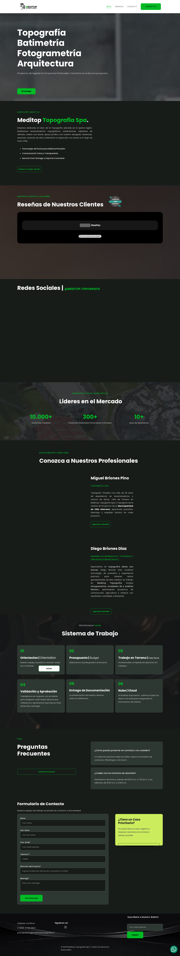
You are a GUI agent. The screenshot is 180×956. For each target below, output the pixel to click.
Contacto (132, 6)
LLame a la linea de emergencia (138, 846)
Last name (24, 830)
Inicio (109, 6)
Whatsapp (26, 91)
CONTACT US (151, 6)
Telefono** (25, 854)
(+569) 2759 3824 (26, 928)
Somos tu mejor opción (29, 169)
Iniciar (49, 668)
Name (22, 818)
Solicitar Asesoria (47, 772)
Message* (24, 878)
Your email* (25, 842)
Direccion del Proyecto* (30, 866)
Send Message (31, 898)
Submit (135, 935)
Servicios (119, 6)
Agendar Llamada (101, 611)
